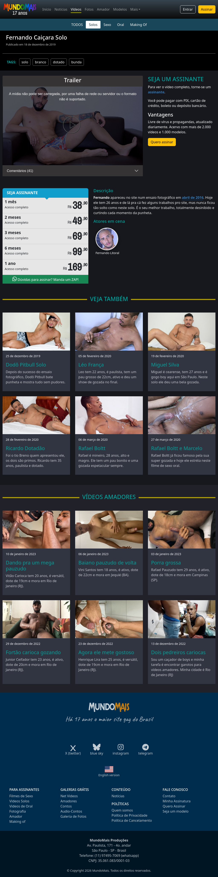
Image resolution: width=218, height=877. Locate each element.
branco (40, 62)
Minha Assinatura (177, 801)
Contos (66, 806)
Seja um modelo (175, 811)
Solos (93, 24)
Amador (103, 9)
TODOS (77, 24)
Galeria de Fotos (73, 816)
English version (109, 775)
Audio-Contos (71, 811)
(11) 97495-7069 (107, 855)
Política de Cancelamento (132, 820)
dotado (59, 62)
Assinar (207, 9)
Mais (134, 9)
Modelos (120, 9)
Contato (169, 796)
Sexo (107, 24)
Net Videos (69, 796)
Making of (17, 821)
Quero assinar (162, 142)
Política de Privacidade (129, 815)
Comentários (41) (20, 171)
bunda (76, 62)
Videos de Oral (21, 806)
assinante (156, 92)
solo (25, 62)
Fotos (89, 9)
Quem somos (122, 810)
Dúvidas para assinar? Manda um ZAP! (45, 279)
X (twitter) (73, 752)
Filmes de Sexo (21, 796)
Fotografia (17, 811)
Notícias (60, 9)
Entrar (188, 9)
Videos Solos (19, 801)
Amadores (68, 801)
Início (46, 9)
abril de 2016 (193, 197)
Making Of (138, 24)
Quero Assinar (174, 806)
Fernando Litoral (107, 253)
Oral (120, 24)
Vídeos (76, 9)
